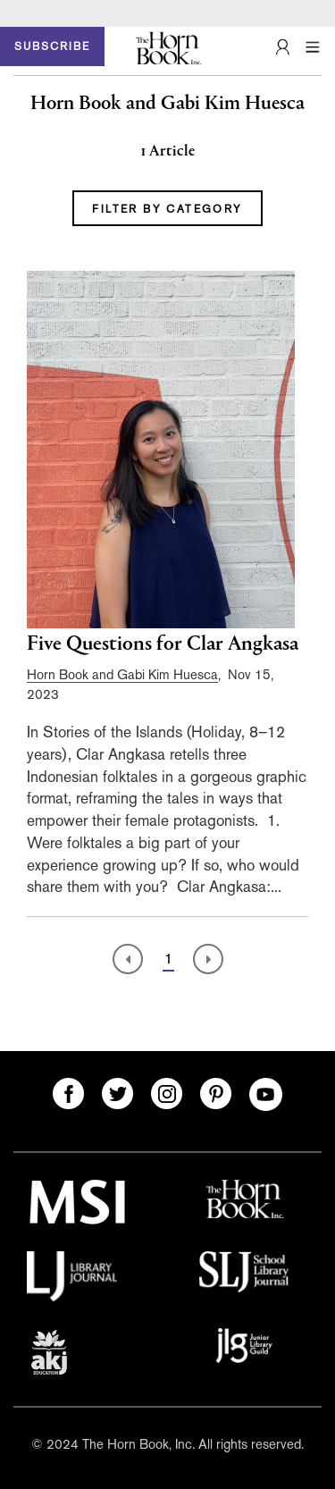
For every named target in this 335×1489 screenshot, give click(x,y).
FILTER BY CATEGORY (167, 209)
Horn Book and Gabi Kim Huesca (122, 674)
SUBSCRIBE (52, 46)
